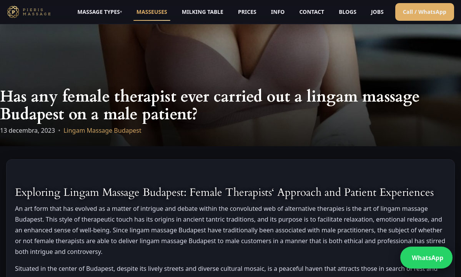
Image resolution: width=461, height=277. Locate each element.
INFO (278, 11)
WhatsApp (427, 258)
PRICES (247, 11)
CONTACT (311, 11)
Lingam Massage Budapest (102, 130)
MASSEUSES (151, 11)
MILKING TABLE (202, 11)
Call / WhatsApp (424, 11)
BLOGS (347, 11)
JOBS (377, 11)
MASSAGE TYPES (98, 11)
